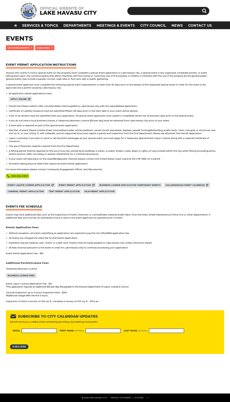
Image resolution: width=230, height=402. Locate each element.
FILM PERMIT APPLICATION (99, 191)
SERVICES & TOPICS (40, 25)
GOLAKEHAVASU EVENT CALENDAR (185, 185)
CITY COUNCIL (153, 25)
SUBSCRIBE (43, 48)
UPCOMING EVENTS (18, 48)
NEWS (177, 25)
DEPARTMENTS (77, 25)
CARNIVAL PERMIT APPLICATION (26, 191)
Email (16, 330)
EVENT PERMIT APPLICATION (75, 185)
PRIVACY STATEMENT (121, 398)
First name (72, 330)
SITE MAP (139, 398)
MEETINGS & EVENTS (116, 25)
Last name (135, 330)
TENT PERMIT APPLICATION (64, 191)
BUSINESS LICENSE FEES (21, 275)
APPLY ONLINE (19, 99)
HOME (17, 25)
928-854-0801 (19, 176)
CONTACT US (200, 25)
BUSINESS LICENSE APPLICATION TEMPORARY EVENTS (130, 185)
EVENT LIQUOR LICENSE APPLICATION (29, 185)
